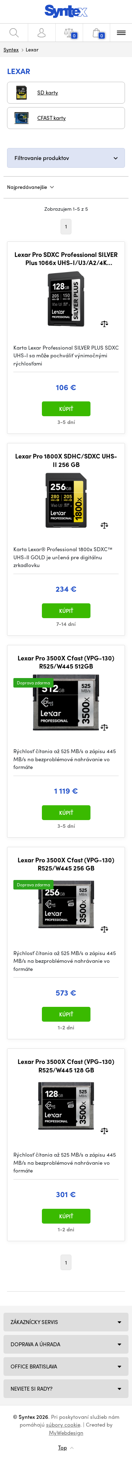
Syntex (11, 49)
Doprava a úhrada (35, 1344)
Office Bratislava (34, 1366)
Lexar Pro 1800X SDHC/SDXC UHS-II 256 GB (66, 460)
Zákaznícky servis (34, 1322)
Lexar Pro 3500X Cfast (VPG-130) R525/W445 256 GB (66, 864)
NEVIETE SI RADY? (31, 1388)
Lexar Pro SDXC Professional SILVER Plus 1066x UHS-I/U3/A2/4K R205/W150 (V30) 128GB (66, 258)
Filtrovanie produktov (41, 158)
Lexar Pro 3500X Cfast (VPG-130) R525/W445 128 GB (66, 1065)
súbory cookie (63, 1424)
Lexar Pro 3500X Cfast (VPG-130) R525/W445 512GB (66, 662)
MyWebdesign (66, 1432)
